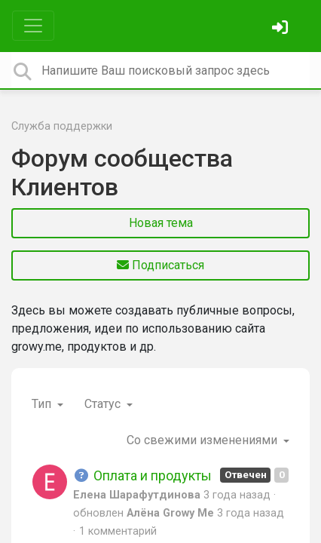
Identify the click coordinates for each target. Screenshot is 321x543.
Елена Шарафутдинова (136, 495)
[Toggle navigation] (33, 26)
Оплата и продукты (142, 475)
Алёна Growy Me (170, 513)
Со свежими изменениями (203, 440)
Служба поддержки (61, 126)
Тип (43, 404)
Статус (104, 404)
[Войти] (282, 29)
